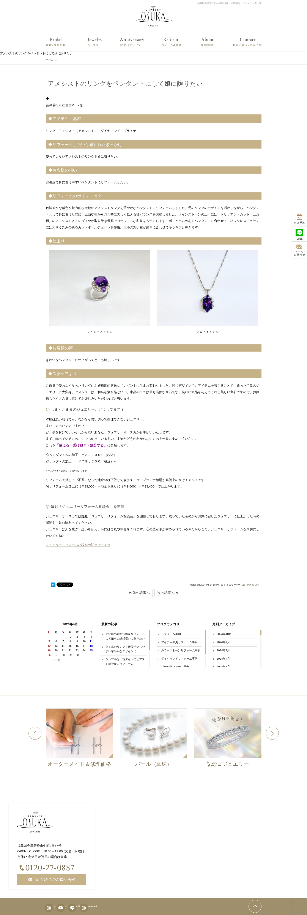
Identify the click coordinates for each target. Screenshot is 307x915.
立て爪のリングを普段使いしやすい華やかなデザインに (125, 649)
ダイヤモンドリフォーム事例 (179, 658)
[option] (83, 739)
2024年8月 (223, 650)
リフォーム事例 (171, 634)
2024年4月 (223, 658)
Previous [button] (34, 733)
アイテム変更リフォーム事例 (179, 642)
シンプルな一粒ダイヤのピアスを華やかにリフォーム (125, 661)
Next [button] (272, 733)
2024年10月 (224, 634)
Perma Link (253, 584)
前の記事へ (139, 593)
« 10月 (56, 660)
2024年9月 (223, 642)
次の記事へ (167, 593)
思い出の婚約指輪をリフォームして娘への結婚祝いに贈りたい (125, 636)
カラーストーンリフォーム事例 (180, 650)
